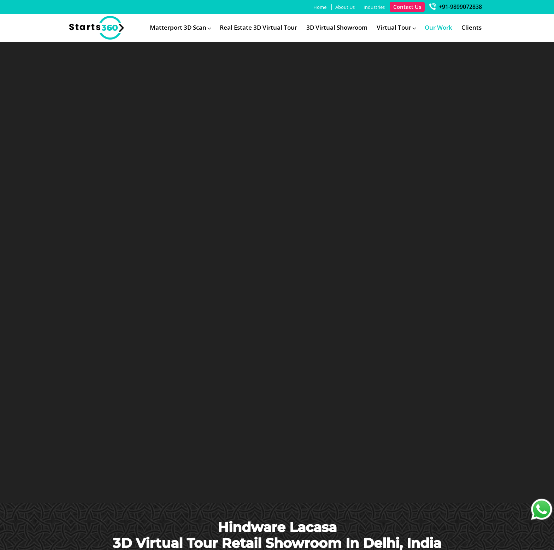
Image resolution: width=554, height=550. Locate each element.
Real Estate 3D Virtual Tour (258, 27)
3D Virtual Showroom (336, 27)
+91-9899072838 (455, 7)
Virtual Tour (394, 27)
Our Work (438, 27)
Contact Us (407, 6)
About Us (345, 7)
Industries (374, 7)
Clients (471, 27)
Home (319, 7)
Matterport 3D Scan (178, 27)
